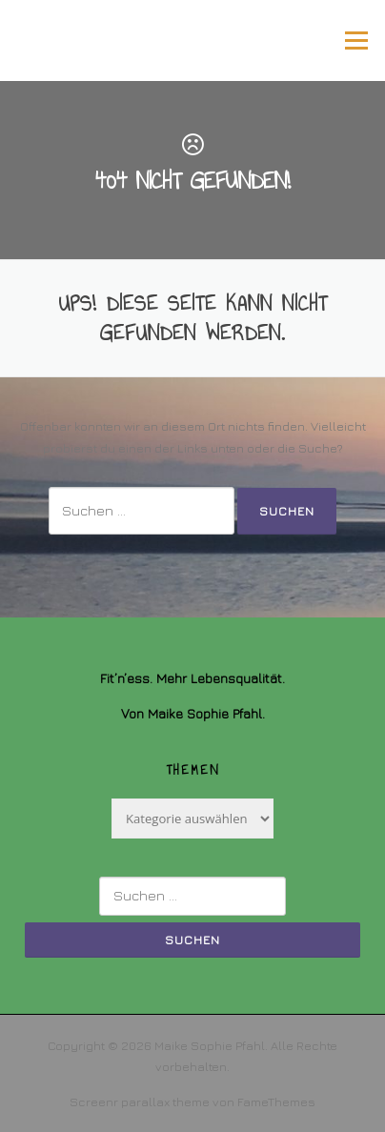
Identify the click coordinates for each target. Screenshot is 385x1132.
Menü (355, 40)
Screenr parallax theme (140, 1101)
